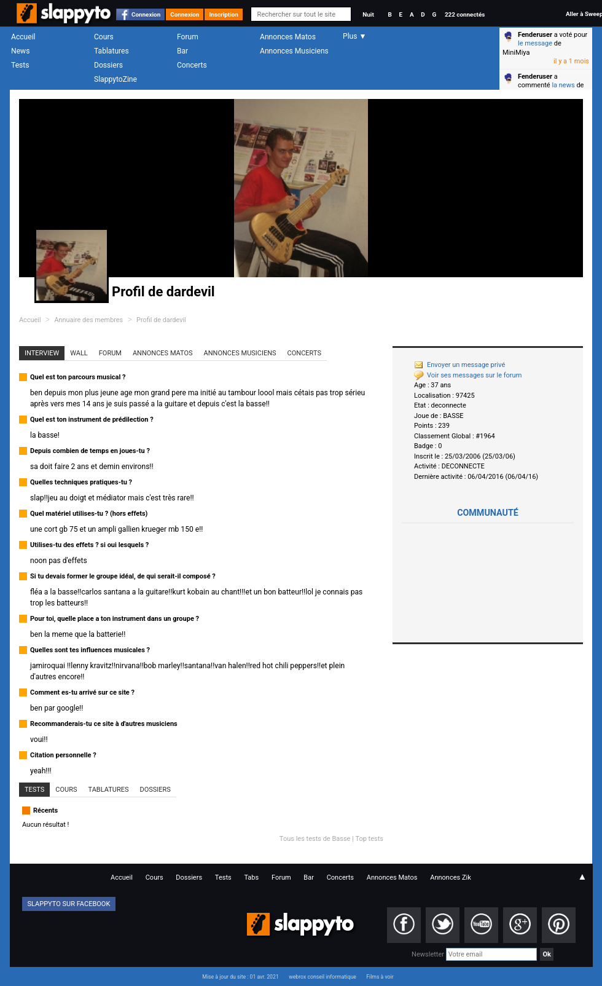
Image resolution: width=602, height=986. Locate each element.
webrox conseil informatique (322, 977)
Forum (187, 37)
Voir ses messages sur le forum (468, 375)
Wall (79, 353)
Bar (182, 51)
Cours (104, 37)
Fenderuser (535, 35)
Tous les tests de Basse (315, 839)
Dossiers (108, 65)
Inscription (223, 14)
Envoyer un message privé (459, 365)
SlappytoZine (115, 79)
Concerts (192, 65)
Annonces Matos (288, 37)
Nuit (367, 14)
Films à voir (379, 977)
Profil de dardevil (161, 320)
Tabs (251, 877)
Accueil (23, 37)
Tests (20, 65)
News (20, 51)
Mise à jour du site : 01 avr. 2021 (240, 977)
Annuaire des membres (88, 320)
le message (535, 43)
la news (563, 85)
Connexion (145, 14)
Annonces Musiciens (294, 51)
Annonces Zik (450, 877)
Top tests (369, 839)
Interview (42, 353)
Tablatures (111, 51)
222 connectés (465, 14)
